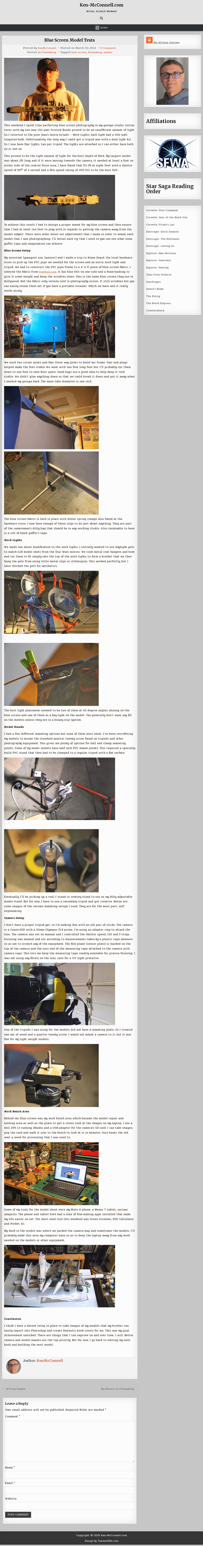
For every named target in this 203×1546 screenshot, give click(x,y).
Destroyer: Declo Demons (163, 231)
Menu (104, 27)
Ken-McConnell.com (101, 5)
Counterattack (156, 309)
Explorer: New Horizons (162, 253)
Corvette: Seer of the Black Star (168, 217)
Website (11, 1500)
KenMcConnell (46, 48)
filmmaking (96, 52)
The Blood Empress (159, 302)
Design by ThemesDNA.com (101, 1542)
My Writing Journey (167, 42)
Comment (12, 1416)
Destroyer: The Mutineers (163, 238)
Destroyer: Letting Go (161, 245)
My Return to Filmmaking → (117, 1389)
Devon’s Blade (155, 288)
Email (10, 1484)
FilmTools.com (48, 271)
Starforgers (154, 281)
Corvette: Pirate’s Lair (162, 224)
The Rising (153, 295)
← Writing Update (15, 1389)
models (110, 52)
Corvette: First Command (163, 210)
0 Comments (108, 48)
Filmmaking (46, 52)
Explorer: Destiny (158, 267)
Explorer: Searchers (159, 260)
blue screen (78, 52)
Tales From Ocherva (160, 274)
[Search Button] (101, 18)
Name (10, 1468)
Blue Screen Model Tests (69, 40)
